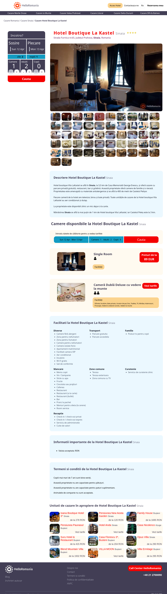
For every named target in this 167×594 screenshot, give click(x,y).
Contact (71, 571)
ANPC (70, 583)
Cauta (26, 79)
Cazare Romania (11, 20)
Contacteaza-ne (131, 5)
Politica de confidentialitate (80, 579)
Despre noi (72, 567)
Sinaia (120, 33)
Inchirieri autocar (13, 580)
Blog (7, 576)
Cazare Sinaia (27, 20)
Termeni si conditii (76, 575)
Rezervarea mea (155, 5)
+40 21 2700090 (152, 575)
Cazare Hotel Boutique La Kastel (51, 20)
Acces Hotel (115, 5)
